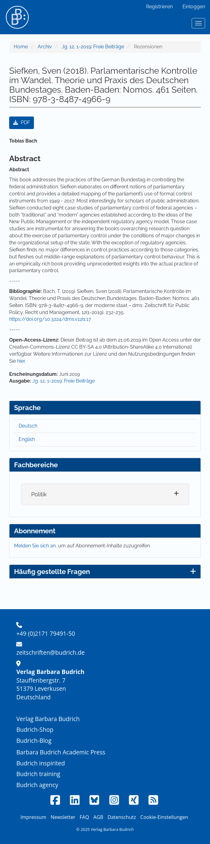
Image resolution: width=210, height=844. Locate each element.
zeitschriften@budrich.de (50, 652)
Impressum (33, 817)
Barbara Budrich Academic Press (60, 752)
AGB (98, 817)
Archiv (45, 47)
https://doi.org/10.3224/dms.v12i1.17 (50, 319)
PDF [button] (21, 122)
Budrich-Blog (33, 740)
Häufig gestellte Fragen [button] (105, 572)
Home (21, 47)
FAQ (84, 817)
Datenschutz (122, 817)
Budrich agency (37, 785)
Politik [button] (39, 494)
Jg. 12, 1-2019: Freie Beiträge (93, 47)
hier (21, 361)
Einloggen (193, 6)
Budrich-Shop (34, 729)
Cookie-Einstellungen (164, 817)
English (27, 439)
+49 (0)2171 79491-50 (45, 633)
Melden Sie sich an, (36, 546)
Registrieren (159, 6)
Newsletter (62, 817)
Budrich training (38, 774)
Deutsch (28, 426)
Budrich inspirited (40, 763)
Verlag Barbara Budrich (47, 719)
